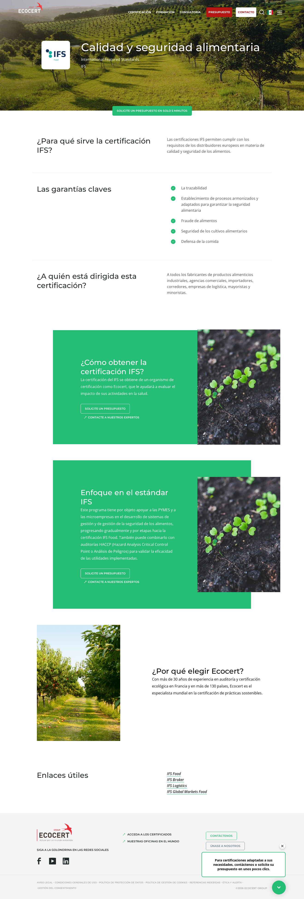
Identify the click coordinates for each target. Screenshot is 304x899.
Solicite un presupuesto (105, 408)
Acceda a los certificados (149, 834)
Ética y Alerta (232, 882)
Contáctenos (221, 835)
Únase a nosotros (225, 846)
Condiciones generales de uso (76, 882)
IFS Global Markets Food (187, 791)
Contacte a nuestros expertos (113, 417)
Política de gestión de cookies (166, 882)
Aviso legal (45, 882)
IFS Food (174, 773)
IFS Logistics (177, 785)
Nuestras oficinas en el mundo (153, 841)
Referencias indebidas (205, 882)
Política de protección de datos (121, 882)
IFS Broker (175, 779)
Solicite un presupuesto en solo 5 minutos (152, 110)
